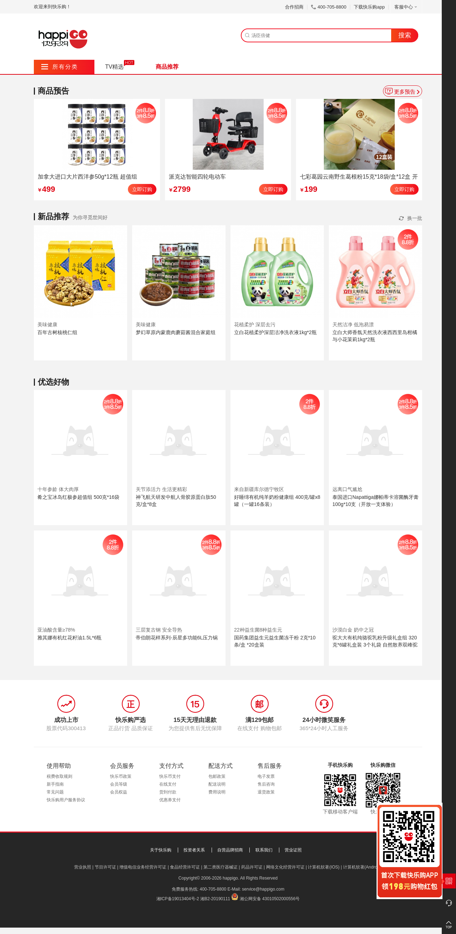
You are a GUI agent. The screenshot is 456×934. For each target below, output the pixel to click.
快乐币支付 (170, 776)
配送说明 (217, 784)
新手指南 (55, 784)
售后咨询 (266, 784)
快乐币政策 (120, 776)
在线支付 (167, 784)
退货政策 (266, 792)
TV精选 (114, 67)
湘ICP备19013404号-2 (177, 898)
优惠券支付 (170, 799)
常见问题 (55, 792)
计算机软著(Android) (362, 867)
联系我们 (264, 850)
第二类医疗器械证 (220, 867)
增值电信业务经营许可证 (142, 867)
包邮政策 (217, 776)
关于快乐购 (160, 850)
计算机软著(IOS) (324, 867)
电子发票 (266, 776)
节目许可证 (105, 867)
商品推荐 (167, 67)
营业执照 (82, 867)
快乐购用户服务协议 (66, 799)
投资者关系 (194, 850)
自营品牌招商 (230, 850)
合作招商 (294, 7)
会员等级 (118, 784)
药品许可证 (252, 867)
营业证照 (293, 850)
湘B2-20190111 (215, 898)
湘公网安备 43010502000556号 (270, 898)
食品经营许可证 (185, 867)
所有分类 (59, 67)
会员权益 (118, 792)
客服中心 (406, 7)
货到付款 (167, 792)
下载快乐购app (369, 7)
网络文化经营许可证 (285, 867)
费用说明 (217, 792)
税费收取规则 (59, 776)
